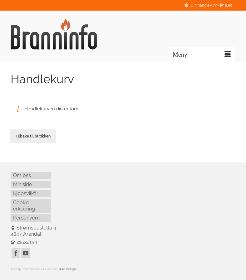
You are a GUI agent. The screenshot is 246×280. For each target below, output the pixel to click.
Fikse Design (66, 269)
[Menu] (201, 54)
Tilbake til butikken (33, 136)
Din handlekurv (208, 5)
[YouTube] (25, 253)
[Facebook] (16, 253)
